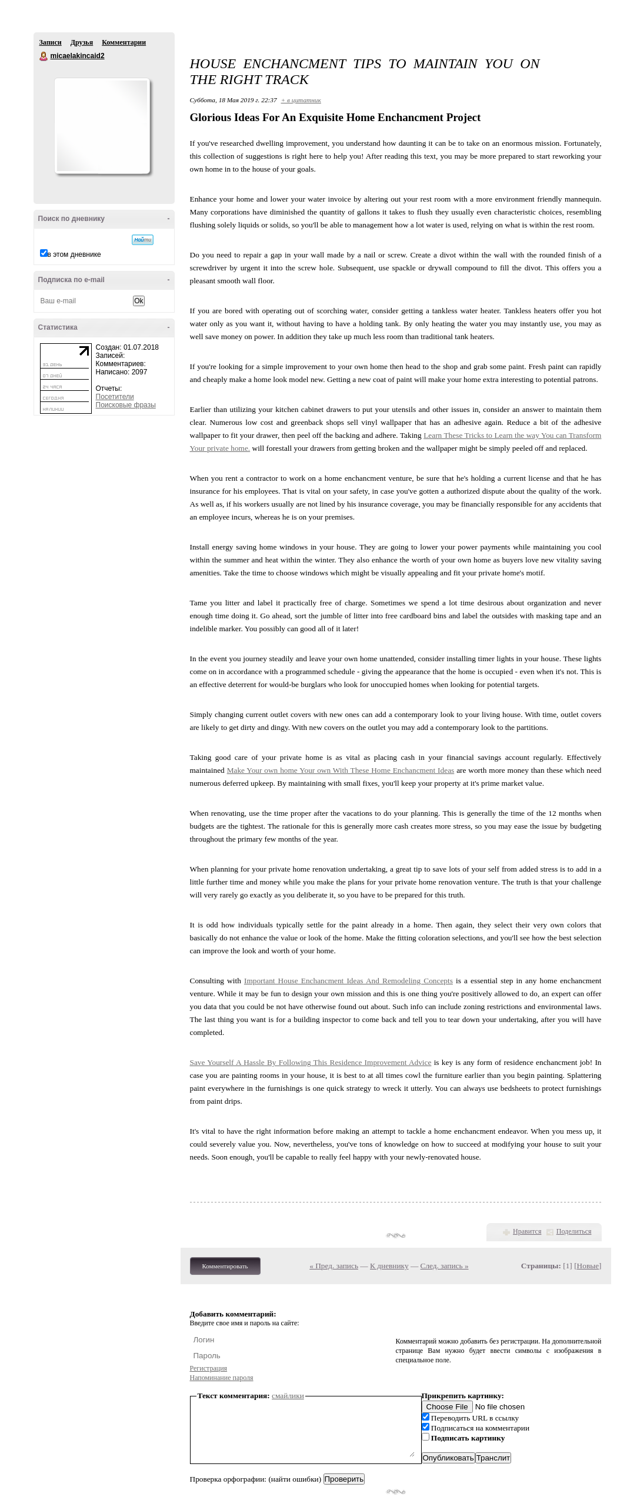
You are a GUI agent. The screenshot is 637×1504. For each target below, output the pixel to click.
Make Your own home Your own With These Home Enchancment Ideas (341, 770)
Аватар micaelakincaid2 (102, 126)
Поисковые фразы (126, 405)
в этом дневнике (74, 254)
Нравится (527, 1231)
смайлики (288, 1395)
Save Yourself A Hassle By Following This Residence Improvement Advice (311, 1062)
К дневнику (389, 1265)
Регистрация (209, 1368)
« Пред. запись (333, 1265)
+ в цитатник (301, 99)
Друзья (82, 42)
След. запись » (445, 1265)
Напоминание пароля (222, 1378)
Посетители (115, 397)
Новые (588, 1265)
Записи (50, 42)
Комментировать (225, 1265)
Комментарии (124, 42)
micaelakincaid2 (44, 56)
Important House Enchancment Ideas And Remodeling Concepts (348, 980)
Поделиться (574, 1231)
